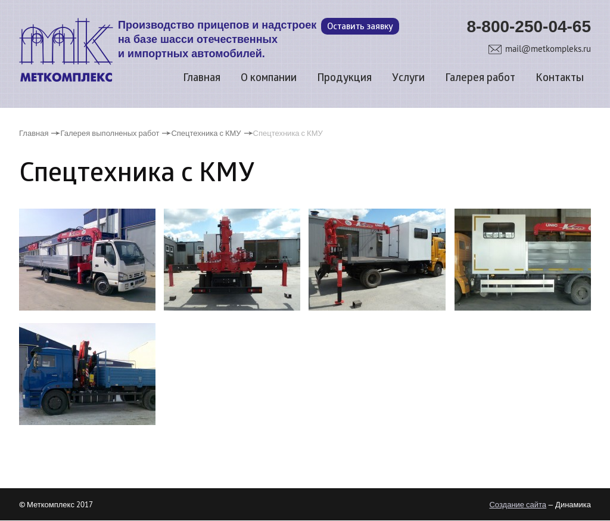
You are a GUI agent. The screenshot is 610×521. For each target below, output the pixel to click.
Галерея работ (480, 78)
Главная (201, 78)
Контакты (560, 78)
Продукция (344, 78)
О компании (269, 78)
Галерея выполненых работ (109, 133)
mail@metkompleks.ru (548, 48)
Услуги (408, 78)
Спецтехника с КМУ (206, 133)
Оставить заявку (360, 27)
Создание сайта (517, 504)
